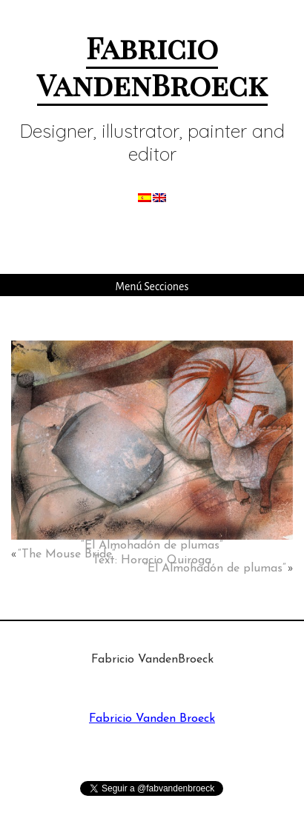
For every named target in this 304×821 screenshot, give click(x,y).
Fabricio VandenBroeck (152, 65)
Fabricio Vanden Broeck (152, 719)
